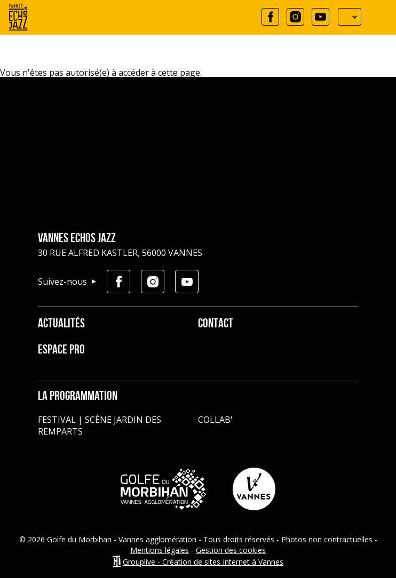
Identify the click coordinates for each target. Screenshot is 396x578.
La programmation (77, 396)
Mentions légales (159, 550)
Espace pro (61, 350)
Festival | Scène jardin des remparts (99, 425)
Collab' (215, 420)
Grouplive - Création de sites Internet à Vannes (203, 562)
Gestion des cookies (231, 550)
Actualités (61, 324)
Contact (215, 324)
